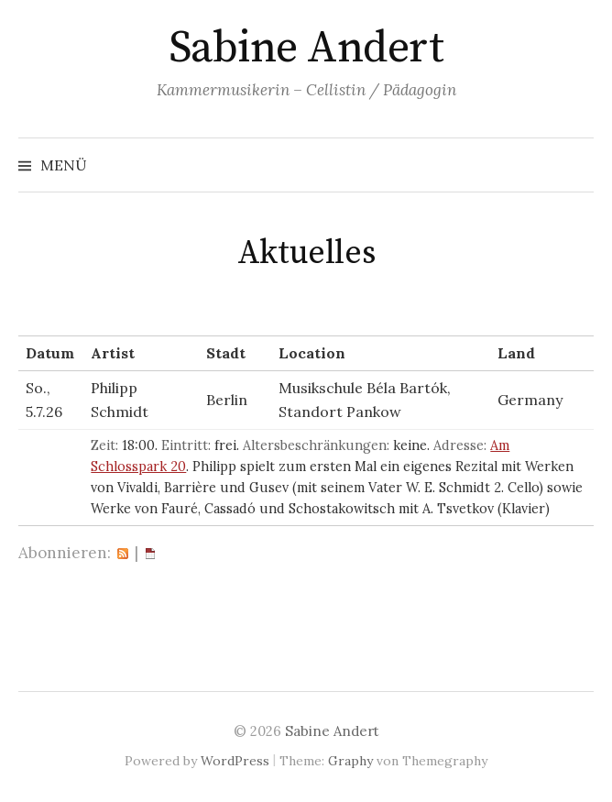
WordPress (235, 761)
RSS (122, 553)
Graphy (350, 761)
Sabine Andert (306, 48)
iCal (150, 553)
